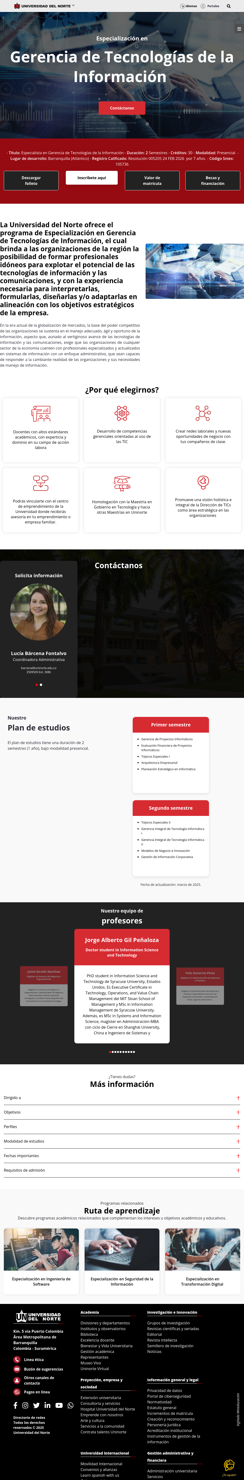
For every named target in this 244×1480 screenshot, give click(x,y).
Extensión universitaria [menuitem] (101, 1397)
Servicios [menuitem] (155, 1476)
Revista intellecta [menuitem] (162, 1340)
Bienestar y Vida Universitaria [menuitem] (106, 1345)
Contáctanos (122, 108)
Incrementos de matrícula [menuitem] (170, 1413)
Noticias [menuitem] (154, 1351)
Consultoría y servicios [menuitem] (100, 1403)
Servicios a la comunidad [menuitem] (102, 1426)
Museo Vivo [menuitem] (91, 1363)
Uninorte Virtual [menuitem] (95, 1368)
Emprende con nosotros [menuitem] (102, 1414)
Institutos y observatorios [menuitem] (103, 1328)
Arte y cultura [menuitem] (92, 1420)
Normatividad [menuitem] (159, 1402)
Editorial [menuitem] (154, 1334)
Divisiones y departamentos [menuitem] (105, 1323)
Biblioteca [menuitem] (89, 1334)
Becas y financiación (212, 180)
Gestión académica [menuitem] (97, 1351)
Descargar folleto (31, 180)
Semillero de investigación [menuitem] (170, 1345)
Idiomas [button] (188, 6)
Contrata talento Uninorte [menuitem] (104, 1432)
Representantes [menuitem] (94, 1357)
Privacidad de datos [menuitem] (164, 1390)
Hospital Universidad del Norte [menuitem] (108, 1409)
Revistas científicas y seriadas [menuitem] (173, 1328)
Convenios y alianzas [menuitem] (99, 1469)
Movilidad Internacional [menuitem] (101, 1463)
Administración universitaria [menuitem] (172, 1471)
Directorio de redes (29, 1417)
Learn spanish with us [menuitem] (100, 1475)
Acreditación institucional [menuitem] (169, 1430)
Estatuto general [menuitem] (161, 1407)
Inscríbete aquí (91, 177)
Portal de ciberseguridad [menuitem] (169, 1396)
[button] (229, 6)
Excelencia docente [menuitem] (97, 1340)
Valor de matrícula (152, 180)
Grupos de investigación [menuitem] (168, 1323)
